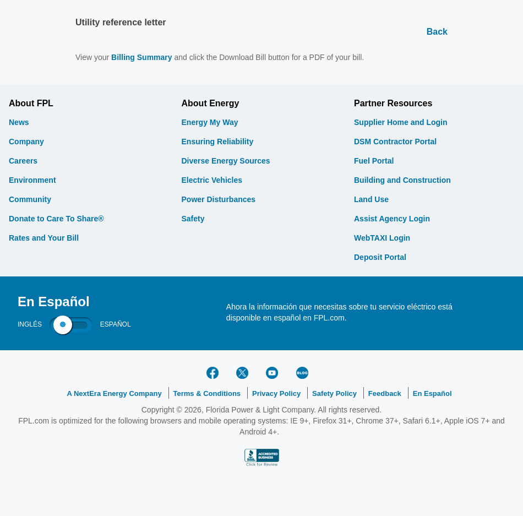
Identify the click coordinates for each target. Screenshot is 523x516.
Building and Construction (402, 180)
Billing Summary (141, 57)
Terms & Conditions (207, 393)
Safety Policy (334, 393)
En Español (432, 393)
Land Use (371, 199)
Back (437, 31)
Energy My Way (210, 122)
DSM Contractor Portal (395, 141)
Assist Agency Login (392, 218)
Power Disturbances (219, 199)
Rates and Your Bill (44, 237)
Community (30, 199)
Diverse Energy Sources (226, 160)
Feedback (384, 393)
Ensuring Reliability (218, 141)
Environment (32, 180)
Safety (193, 218)
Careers (23, 160)
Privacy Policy (276, 393)
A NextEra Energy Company (114, 393)
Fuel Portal (374, 160)
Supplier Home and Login (401, 122)
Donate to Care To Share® (56, 218)
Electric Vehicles (212, 180)
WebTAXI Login (382, 237)
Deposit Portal (380, 257)
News (19, 122)
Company (26, 141)
